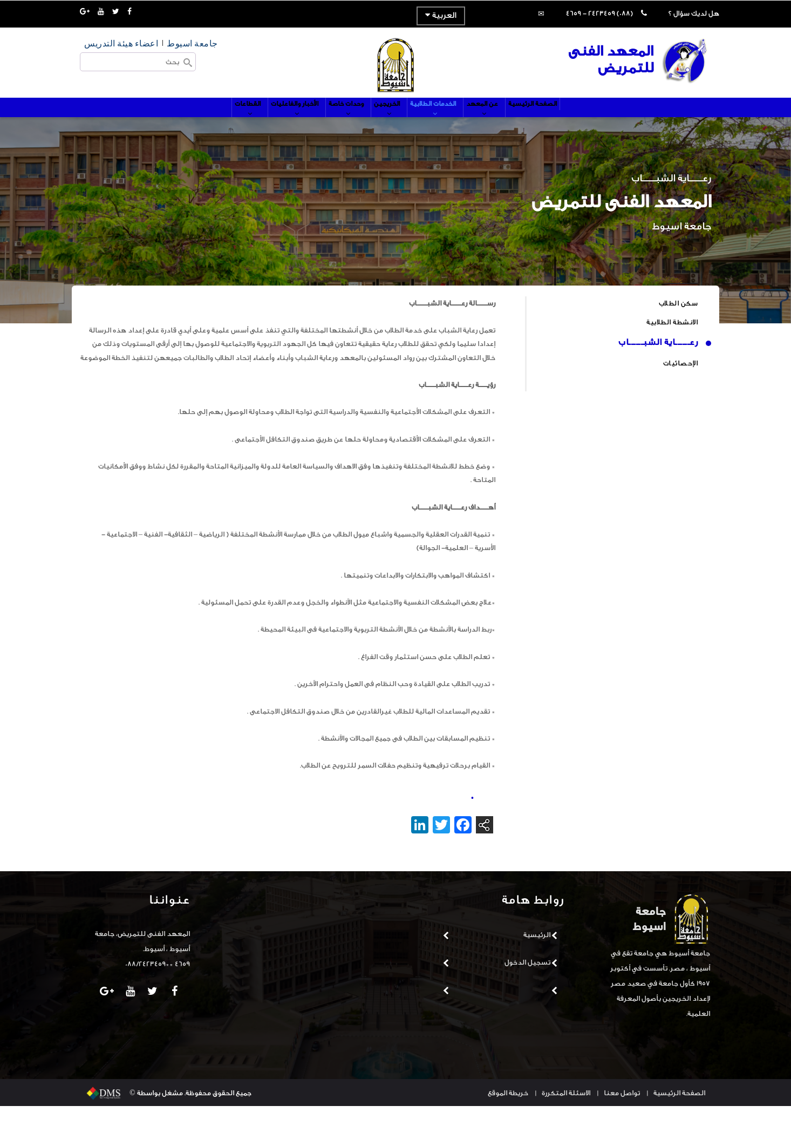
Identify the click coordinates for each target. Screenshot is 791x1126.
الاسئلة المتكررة (566, 1113)
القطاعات (218, 122)
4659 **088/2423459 (157, 984)
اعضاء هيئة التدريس (121, 43)
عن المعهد (504, 122)
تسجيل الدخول (527, 982)
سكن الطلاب (678, 323)
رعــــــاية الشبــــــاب (658, 362)
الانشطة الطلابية (672, 342)
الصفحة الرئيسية (562, 117)
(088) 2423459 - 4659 (599, 13)
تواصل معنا (622, 1113)
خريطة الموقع (508, 1113)
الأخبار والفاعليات (275, 122)
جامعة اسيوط (192, 43)
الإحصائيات (680, 383)
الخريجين (389, 122)
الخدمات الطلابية (444, 122)
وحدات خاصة (339, 122)
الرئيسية (536, 955)
